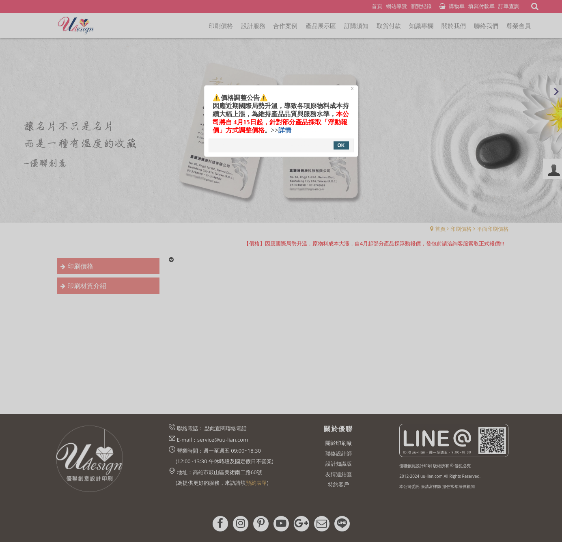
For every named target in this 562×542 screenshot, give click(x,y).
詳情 (284, 130)
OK (341, 145)
